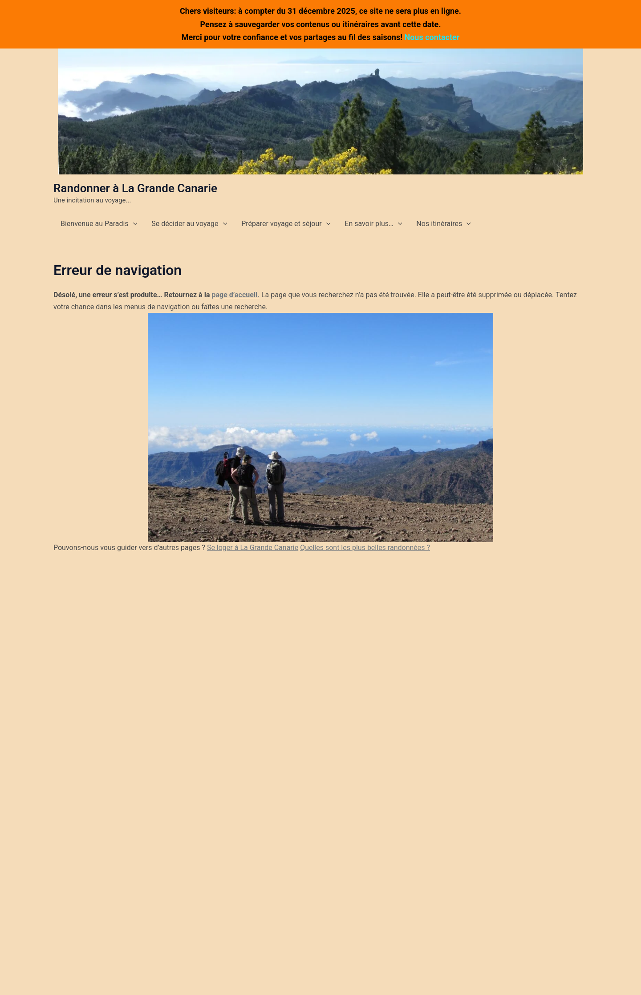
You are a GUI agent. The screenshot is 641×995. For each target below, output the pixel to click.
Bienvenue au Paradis (99, 224)
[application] (133, 224)
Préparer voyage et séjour (285, 224)
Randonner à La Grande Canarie (135, 188)
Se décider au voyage (189, 224)
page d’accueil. (235, 295)
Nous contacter (432, 37)
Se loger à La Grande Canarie (252, 547)
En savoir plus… (373, 224)
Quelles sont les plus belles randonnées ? (365, 547)
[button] (320, 111)
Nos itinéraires (443, 224)
